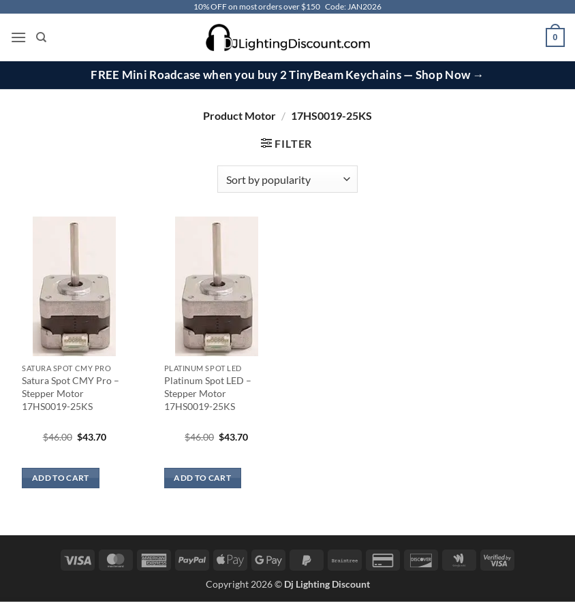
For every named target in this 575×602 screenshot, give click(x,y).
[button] (18, 37)
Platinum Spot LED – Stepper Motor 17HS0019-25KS (207, 393)
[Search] (41, 37)
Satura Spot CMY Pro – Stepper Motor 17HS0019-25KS (70, 393)
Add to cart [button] (60, 477)
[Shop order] (287, 179)
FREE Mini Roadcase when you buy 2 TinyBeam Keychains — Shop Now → (287, 74)
